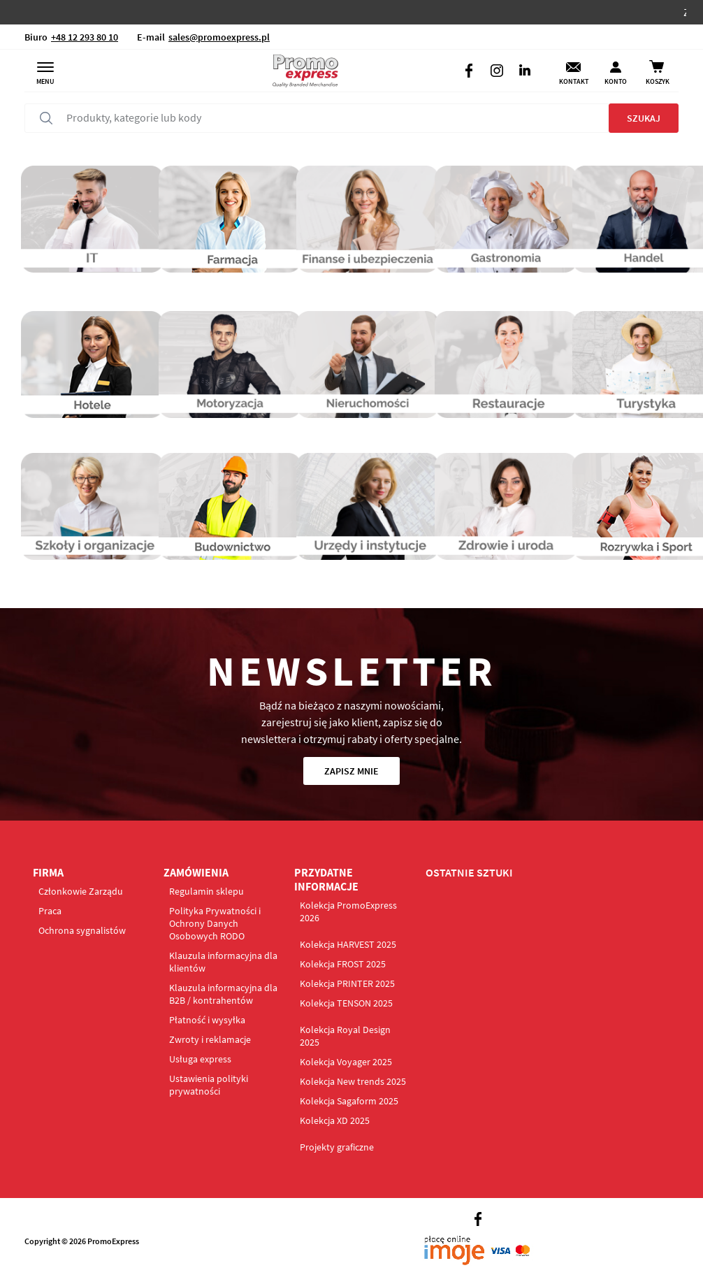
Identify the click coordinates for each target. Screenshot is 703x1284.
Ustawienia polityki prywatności (208, 1084)
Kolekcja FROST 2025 (343, 964)
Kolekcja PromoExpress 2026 (348, 911)
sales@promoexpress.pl (219, 37)
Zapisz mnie (351, 771)
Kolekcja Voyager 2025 (346, 1061)
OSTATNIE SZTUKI (469, 872)
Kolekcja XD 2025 (335, 1120)
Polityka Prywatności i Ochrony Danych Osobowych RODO (215, 923)
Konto (615, 81)
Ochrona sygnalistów (82, 930)
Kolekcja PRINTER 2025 (347, 983)
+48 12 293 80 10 (84, 37)
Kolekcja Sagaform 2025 (349, 1101)
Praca (49, 910)
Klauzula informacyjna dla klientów (223, 961)
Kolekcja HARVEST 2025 (348, 944)
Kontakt (573, 81)
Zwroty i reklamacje (210, 1039)
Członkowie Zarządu (80, 891)
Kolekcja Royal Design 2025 (345, 1035)
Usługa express (200, 1059)
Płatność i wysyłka (207, 1020)
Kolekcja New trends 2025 (353, 1081)
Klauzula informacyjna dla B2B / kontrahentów (223, 994)
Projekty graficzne (337, 1147)
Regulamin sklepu (206, 891)
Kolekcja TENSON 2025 (346, 1003)
